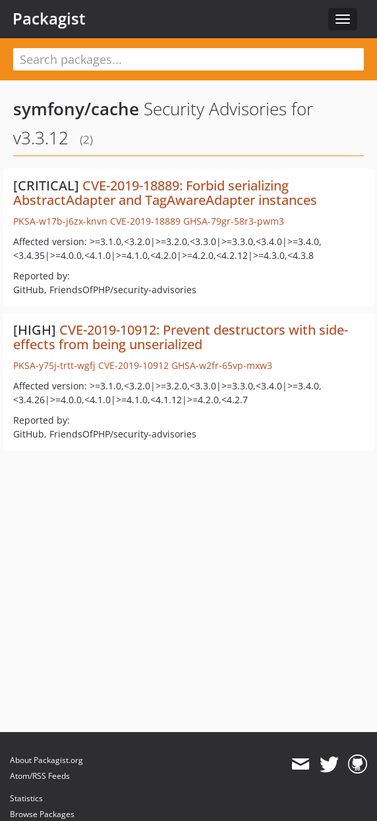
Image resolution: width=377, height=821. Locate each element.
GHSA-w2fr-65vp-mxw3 (221, 365)
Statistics (26, 798)
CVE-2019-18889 (145, 221)
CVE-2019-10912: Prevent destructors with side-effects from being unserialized (180, 337)
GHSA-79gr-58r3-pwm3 (233, 221)
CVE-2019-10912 (133, 365)
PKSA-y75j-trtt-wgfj (54, 365)
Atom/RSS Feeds (40, 775)
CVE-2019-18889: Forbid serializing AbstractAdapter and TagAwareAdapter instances (165, 193)
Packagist (49, 18)
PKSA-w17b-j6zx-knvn (60, 221)
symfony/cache (76, 109)
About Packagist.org (46, 760)
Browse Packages (42, 814)
